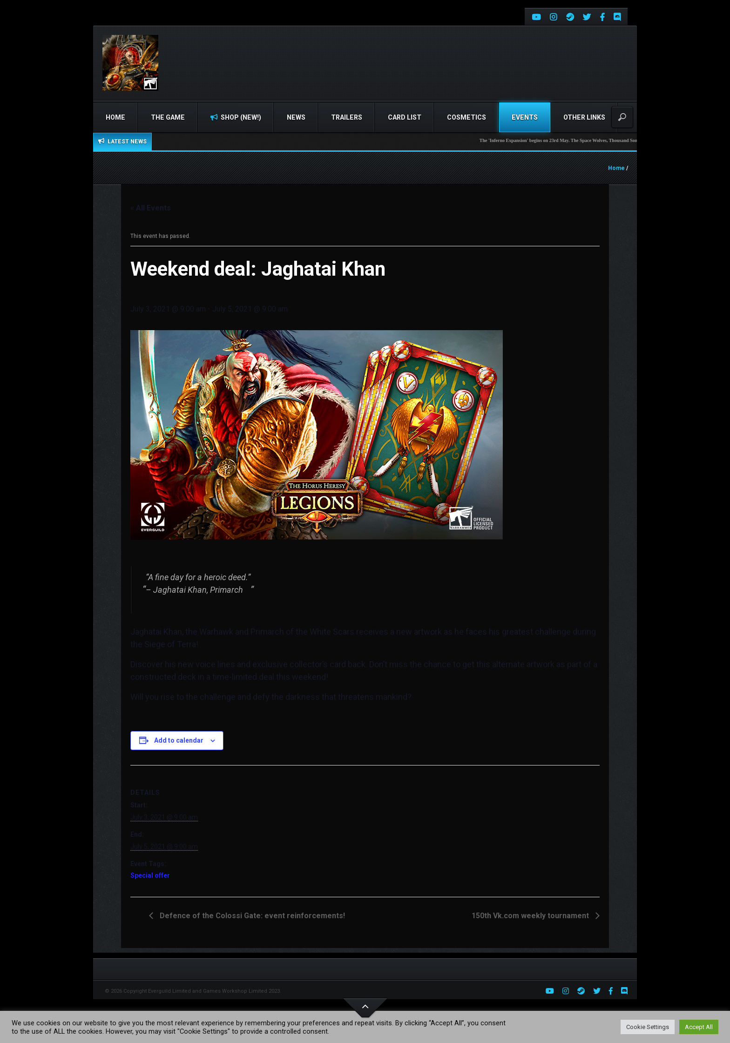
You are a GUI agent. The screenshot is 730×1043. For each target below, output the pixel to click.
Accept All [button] (699, 1026)
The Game (168, 117)
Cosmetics (466, 117)
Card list (404, 117)
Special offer (150, 875)
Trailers (346, 117)
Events (525, 117)
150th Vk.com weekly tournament (531, 915)
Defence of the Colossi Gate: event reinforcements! (251, 915)
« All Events (150, 207)
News (296, 117)
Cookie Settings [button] (647, 1026)
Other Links (584, 117)
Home (115, 117)
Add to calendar (178, 740)
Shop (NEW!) (235, 117)
